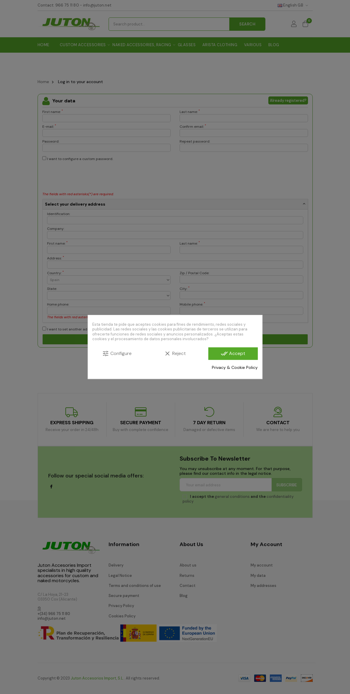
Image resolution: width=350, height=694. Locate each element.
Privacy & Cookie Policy (235, 367)
